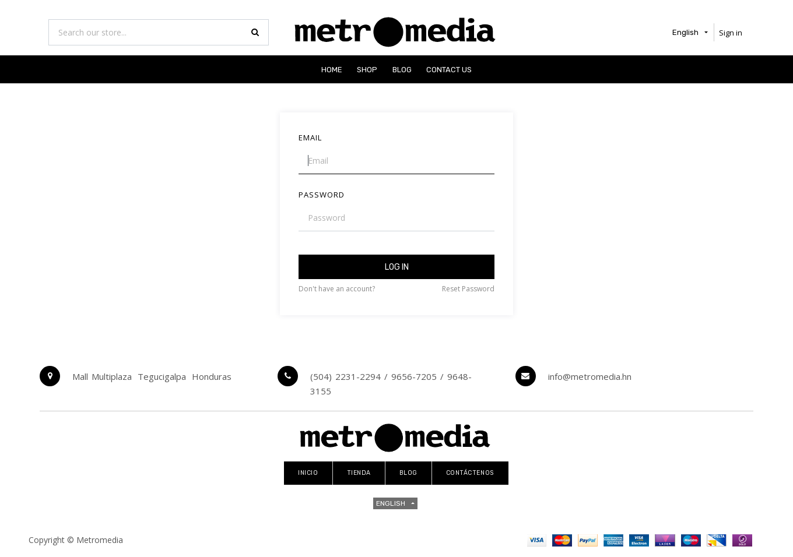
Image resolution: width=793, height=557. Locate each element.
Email (310, 137)
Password (322, 194)
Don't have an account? (337, 289)
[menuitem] (332, 69)
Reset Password (468, 289)
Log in (397, 267)
